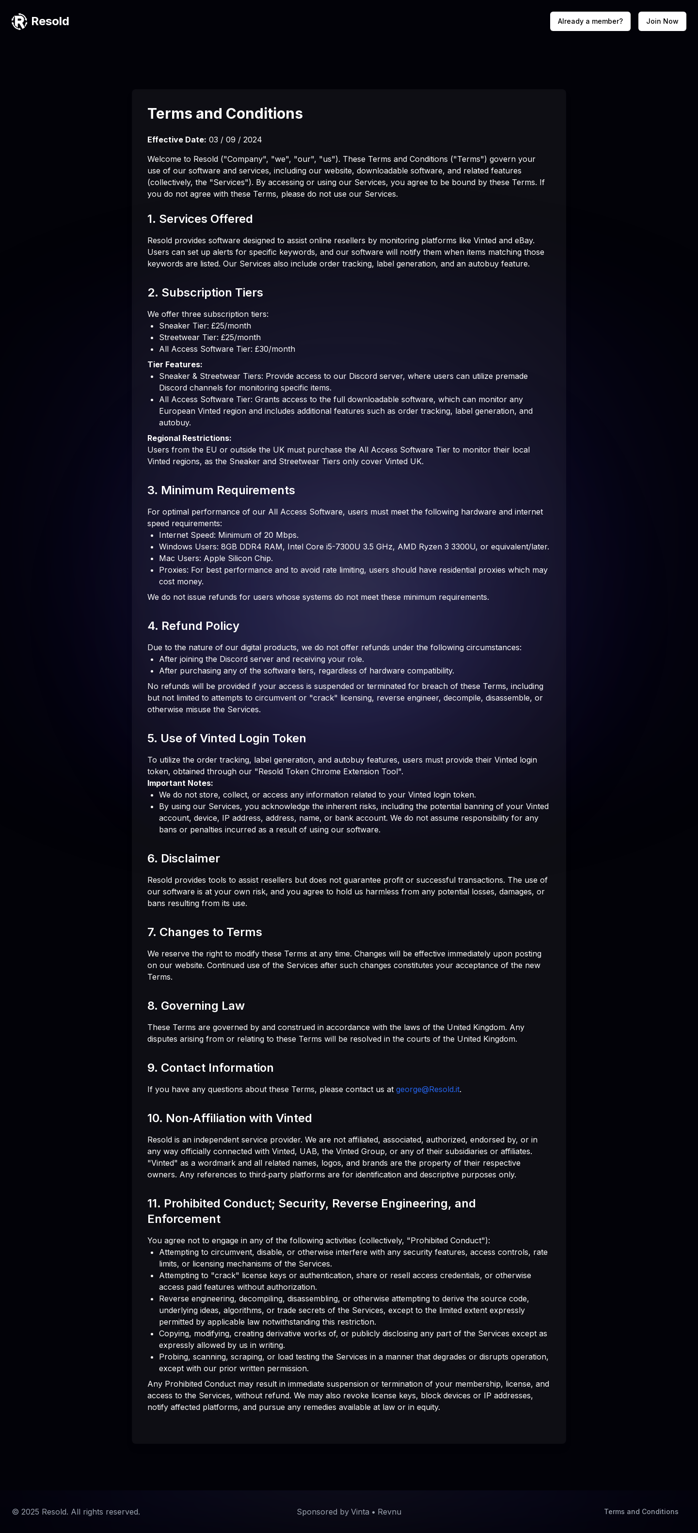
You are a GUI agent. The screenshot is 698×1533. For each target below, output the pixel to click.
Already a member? (590, 21)
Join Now (662, 21)
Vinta (360, 1512)
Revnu (389, 1512)
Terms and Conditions (641, 1511)
